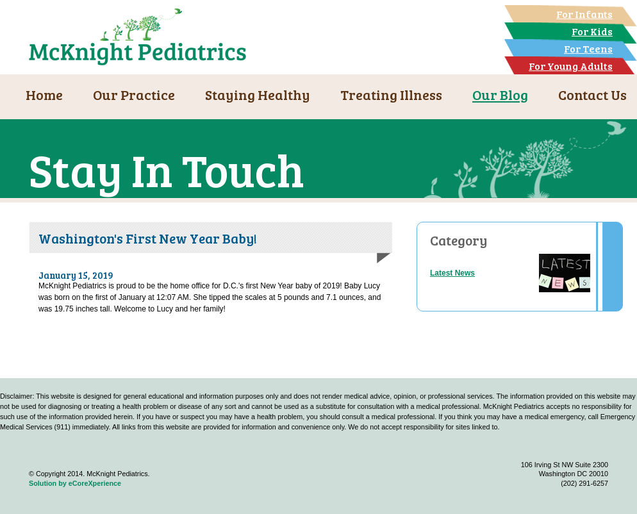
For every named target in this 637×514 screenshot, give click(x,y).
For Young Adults (571, 65)
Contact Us (592, 94)
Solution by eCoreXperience (75, 483)
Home (44, 94)
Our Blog (500, 94)
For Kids (592, 31)
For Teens (588, 48)
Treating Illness (391, 94)
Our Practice (134, 94)
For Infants (584, 14)
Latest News (452, 273)
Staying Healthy (257, 94)
